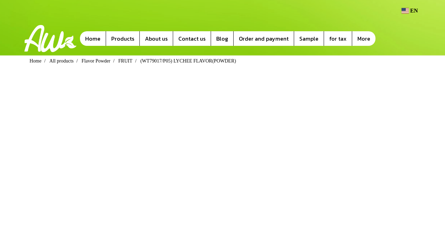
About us (156, 38)
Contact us (191, 38)
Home (92, 38)
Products (122, 38)
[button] (386, 38)
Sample (308, 38)
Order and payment (264, 38)
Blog (222, 38)
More (363, 38)
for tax (338, 38)
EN (409, 11)
